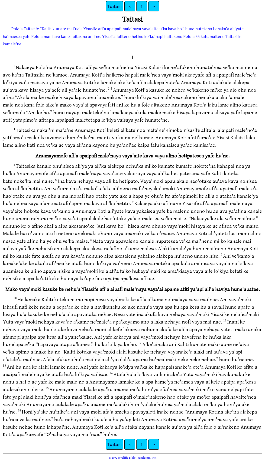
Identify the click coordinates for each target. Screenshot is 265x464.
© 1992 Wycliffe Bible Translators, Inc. (132, 457)
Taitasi (114, 6)
